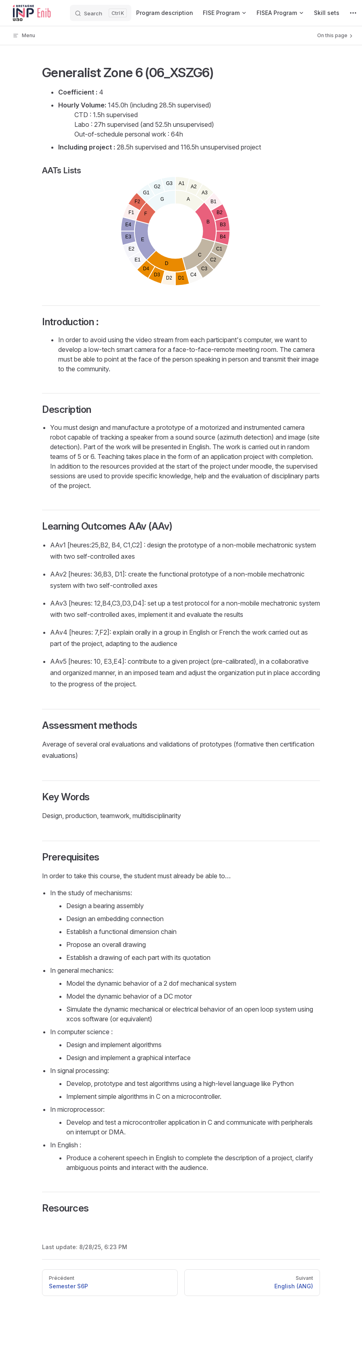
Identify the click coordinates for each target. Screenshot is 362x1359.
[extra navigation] (353, 13)
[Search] (100, 13)
